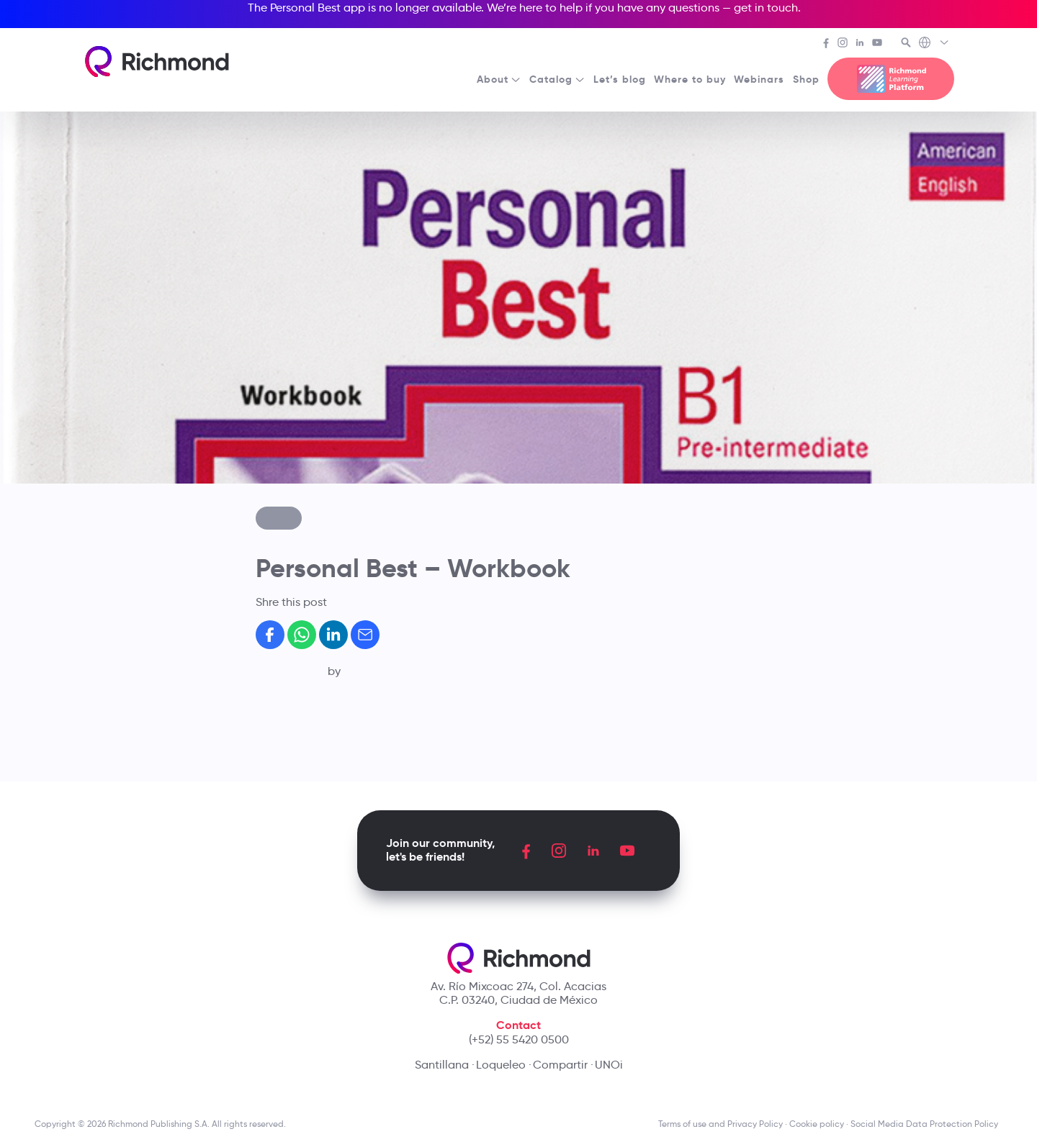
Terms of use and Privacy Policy (720, 1123)
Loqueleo (501, 1064)
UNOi (609, 1064)
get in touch (766, 7)
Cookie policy (816, 1123)
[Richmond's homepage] (156, 61)
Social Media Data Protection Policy (926, 1123)
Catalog (557, 79)
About (499, 79)
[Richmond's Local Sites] (934, 44)
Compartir (560, 1064)
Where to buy (690, 79)
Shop (806, 79)
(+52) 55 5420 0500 (519, 1039)
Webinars (759, 79)
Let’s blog (619, 79)
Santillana (442, 1064)
